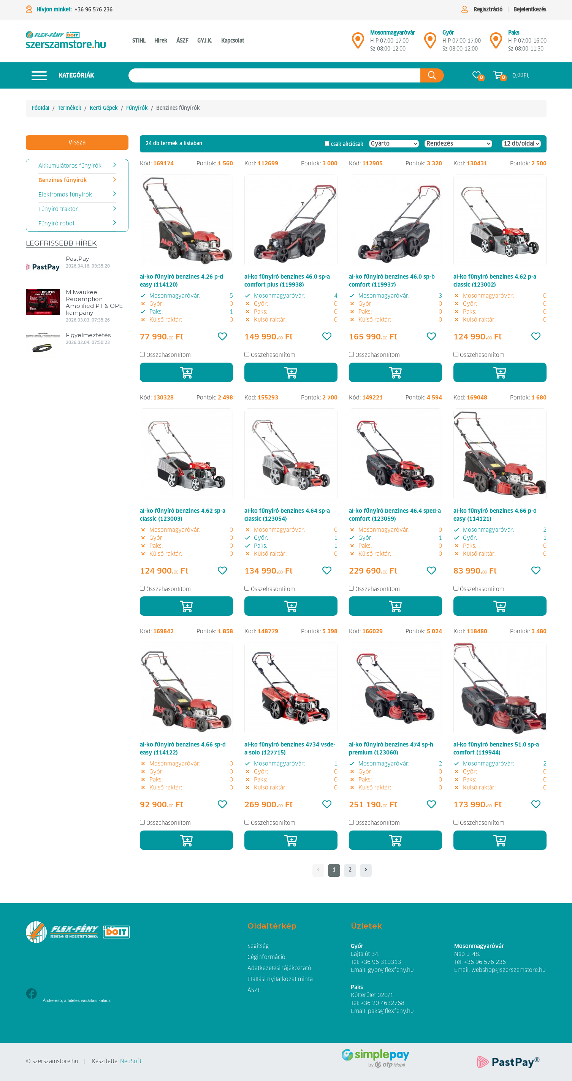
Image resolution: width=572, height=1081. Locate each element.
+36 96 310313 (381, 962)
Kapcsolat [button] (232, 41)
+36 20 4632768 (382, 1003)
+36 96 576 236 (93, 10)
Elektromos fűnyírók (65, 195)
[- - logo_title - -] (366, 870)
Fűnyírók (137, 108)
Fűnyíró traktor (58, 209)
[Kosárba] (186, 372)
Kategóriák (60, 75)
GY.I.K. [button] (204, 41)
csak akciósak (347, 144)
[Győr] (430, 43)
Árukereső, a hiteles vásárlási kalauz (77, 1000)
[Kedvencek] (222, 337)
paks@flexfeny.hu (391, 1011)
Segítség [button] (258, 946)
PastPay (77, 258)
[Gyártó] (394, 143)
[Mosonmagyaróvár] (358, 43)
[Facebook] (31, 994)
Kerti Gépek (104, 108)
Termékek (69, 108)
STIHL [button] (139, 41)
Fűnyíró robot (56, 224)
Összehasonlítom (168, 355)
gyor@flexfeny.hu (391, 970)
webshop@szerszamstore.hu (508, 970)
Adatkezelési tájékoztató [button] (279, 968)
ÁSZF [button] (182, 41)
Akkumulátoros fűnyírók (69, 166)
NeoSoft (130, 1061)
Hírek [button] (160, 41)
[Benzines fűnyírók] (66, 41)
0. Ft (520, 75)
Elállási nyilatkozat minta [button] (280, 979)
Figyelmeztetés (88, 335)
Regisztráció (488, 10)
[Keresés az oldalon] (274, 75)
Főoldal (40, 108)
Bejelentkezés (529, 10)
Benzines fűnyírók (62, 180)
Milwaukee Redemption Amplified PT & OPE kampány (94, 302)
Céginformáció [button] (266, 957)
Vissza (77, 142)
